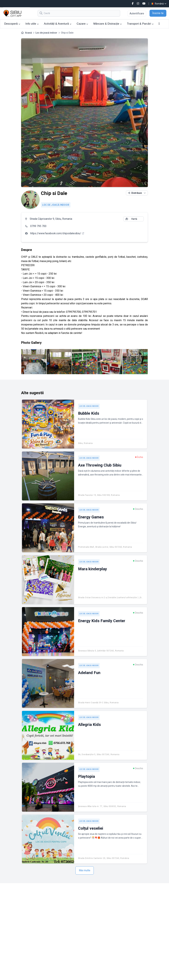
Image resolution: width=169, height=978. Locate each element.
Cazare (82, 23)
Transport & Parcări (140, 23)
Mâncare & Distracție (107, 23)
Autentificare (137, 13)
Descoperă (12, 23)
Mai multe (84, 870)
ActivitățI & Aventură (57, 23)
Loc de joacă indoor (46, 32)
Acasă (28, 32)
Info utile (32, 23)
